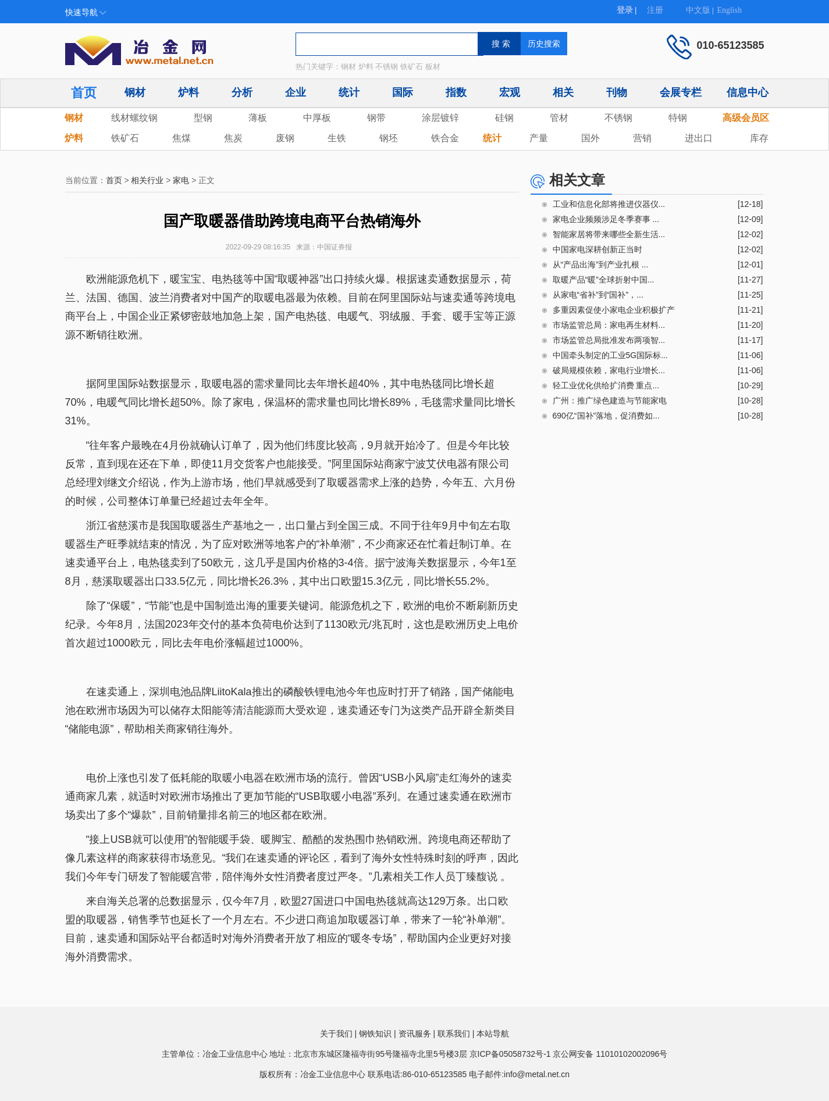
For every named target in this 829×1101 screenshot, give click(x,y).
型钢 (203, 118)
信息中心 (747, 92)
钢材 (134, 92)
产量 (538, 138)
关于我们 (336, 1033)
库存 (759, 138)
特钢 (677, 118)
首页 (84, 92)
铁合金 (445, 138)
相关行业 (147, 180)
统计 (349, 92)
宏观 (509, 92)
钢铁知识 (375, 1033)
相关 (563, 92)
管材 (559, 118)
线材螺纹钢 (134, 118)
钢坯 (388, 138)
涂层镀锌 (440, 118)
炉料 (188, 92)
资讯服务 (415, 1033)
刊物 (616, 92)
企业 (295, 92)
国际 (402, 92)
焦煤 (181, 138)
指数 (456, 92)
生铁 (337, 138)
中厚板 (317, 118)
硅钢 (504, 118)
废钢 (285, 138)
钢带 (376, 118)
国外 (590, 138)
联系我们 (453, 1033)
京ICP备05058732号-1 (510, 1054)
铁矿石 (125, 138)
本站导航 (492, 1033)
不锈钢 (618, 118)
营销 (642, 138)
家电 (181, 180)
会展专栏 (681, 92)
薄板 (257, 118)
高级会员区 (746, 118)
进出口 (699, 138)
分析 (242, 92)
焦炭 (233, 138)
